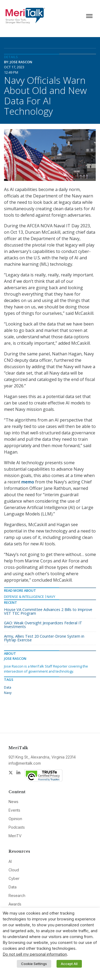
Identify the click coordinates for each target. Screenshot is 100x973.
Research (17, 895)
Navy (51, 596)
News (13, 801)
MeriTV (15, 835)
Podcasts (17, 827)
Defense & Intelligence (24, 596)
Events (14, 810)
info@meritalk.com (25, 763)
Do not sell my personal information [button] (35, 954)
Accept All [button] (69, 964)
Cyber (14, 878)
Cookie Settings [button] (34, 964)
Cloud (14, 870)
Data (7, 687)
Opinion (15, 818)
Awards (15, 904)
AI (10, 861)
